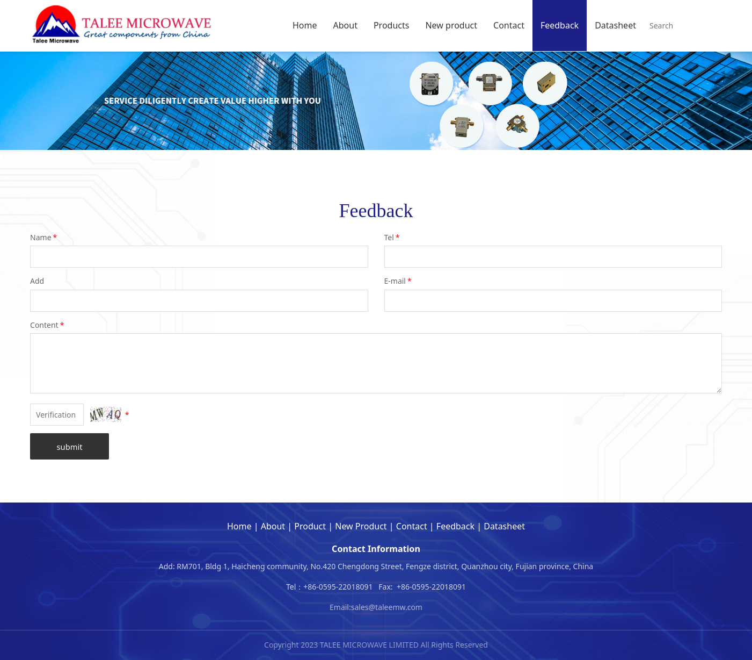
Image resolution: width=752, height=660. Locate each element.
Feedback (560, 25)
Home (305, 25)
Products (392, 25)
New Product (360, 526)
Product (310, 526)
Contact (508, 25)
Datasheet (615, 25)
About (345, 25)
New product (451, 25)
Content (47, 325)
